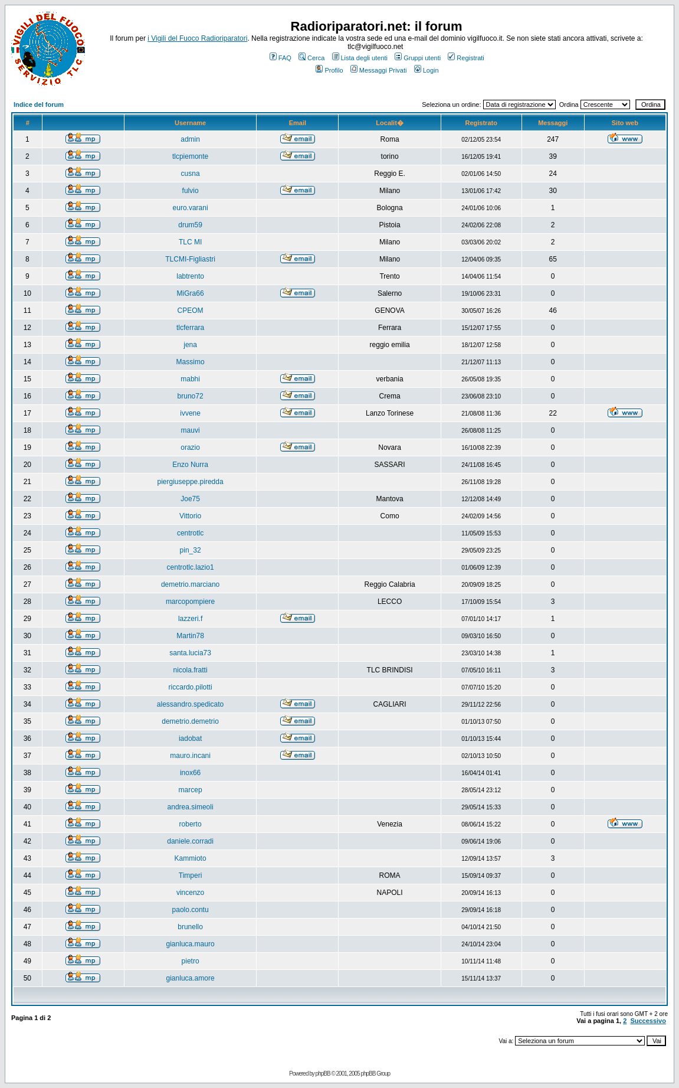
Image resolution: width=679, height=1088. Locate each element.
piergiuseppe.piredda (191, 482)
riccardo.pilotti (190, 687)
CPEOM (191, 310)
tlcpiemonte (190, 156)
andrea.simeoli (191, 807)
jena (190, 345)
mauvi (190, 430)
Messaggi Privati (378, 70)
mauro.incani (190, 756)
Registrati (466, 57)
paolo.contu (190, 910)
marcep (190, 790)
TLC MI (190, 242)
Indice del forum (39, 104)
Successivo (648, 1020)
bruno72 (191, 396)
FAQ (280, 57)
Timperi (190, 875)
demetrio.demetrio (190, 721)
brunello (190, 927)
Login (426, 70)
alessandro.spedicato (190, 704)
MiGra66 (190, 293)
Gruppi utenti (418, 57)
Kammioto (190, 858)
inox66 (190, 773)
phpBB (323, 1073)
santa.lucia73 (190, 653)
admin (190, 139)
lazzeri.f (190, 619)
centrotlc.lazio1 (190, 567)
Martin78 (190, 636)
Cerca (311, 57)
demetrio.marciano (190, 584)
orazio (190, 447)
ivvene (190, 413)
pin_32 (190, 550)
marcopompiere (190, 601)
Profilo (329, 70)
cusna (190, 173)
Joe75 (190, 499)
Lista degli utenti (360, 57)
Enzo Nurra (190, 464)
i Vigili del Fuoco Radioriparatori (197, 38)
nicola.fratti (190, 670)
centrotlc (190, 533)
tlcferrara (190, 328)
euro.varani (190, 208)
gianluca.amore (190, 978)
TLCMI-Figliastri (190, 259)
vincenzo (190, 892)
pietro (190, 961)
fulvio (190, 191)
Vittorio (190, 516)
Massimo (190, 362)
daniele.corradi (190, 841)
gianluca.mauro (190, 944)
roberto (190, 824)
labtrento (190, 276)
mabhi (190, 379)
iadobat (190, 738)
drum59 (190, 225)
